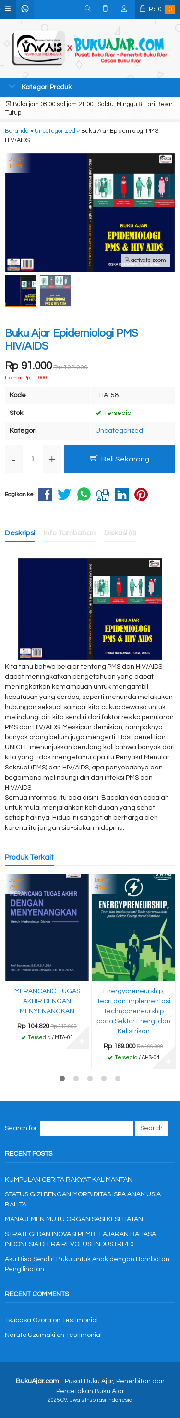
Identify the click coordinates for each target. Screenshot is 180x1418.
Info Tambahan (70, 533)
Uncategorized (119, 430)
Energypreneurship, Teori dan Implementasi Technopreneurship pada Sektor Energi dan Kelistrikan (133, 1011)
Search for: (21, 1128)
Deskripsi (20, 533)
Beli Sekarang (119, 459)
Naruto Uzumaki (30, 1335)
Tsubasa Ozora (28, 1320)
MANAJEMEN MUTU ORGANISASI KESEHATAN (74, 1219)
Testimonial (80, 1320)
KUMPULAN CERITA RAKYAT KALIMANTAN (68, 1179)
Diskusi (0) (120, 533)
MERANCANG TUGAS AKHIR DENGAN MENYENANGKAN (47, 1001)
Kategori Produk (40, 87)
